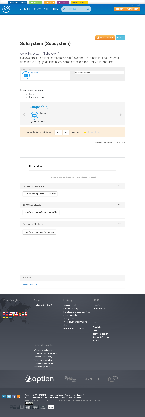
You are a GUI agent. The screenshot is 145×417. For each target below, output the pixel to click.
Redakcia (97, 327)
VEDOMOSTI (25, 9)
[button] (22, 113)
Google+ (77, 398)
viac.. (120, 204)
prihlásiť (119, 9)
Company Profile (70, 305)
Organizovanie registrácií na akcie (75, 323)
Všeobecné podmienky (43, 350)
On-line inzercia (99, 309)
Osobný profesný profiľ (43, 305)
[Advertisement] (73, 22)
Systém (32, 94)
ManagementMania (17, 2)
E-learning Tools (70, 315)
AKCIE (46, 9)
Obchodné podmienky (43, 357)
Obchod (96, 331)
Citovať (120, 38)
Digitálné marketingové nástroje (76, 312)
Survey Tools (68, 319)
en (132, 5)
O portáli (96, 305)
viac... (120, 186)
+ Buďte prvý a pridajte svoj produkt (40, 194)
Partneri (96, 341)
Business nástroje (71, 309)
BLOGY (55, 9)
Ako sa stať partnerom (102, 337)
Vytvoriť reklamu (30, 284)
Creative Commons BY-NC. (91, 400)
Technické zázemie (101, 334)
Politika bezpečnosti (42, 367)
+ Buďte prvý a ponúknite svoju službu (41, 212)
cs (136, 5)
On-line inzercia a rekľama (74, 329)
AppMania (35, 2)
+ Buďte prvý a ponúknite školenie (39, 232)
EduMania (49, 2)
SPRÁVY (37, 9)
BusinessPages (79, 2)
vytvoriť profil (133, 9)
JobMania (63, 2)
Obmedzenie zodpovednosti (45, 353)
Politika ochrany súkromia (45, 363)
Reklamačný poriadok (43, 360)
